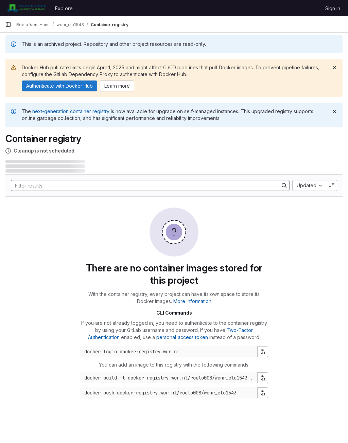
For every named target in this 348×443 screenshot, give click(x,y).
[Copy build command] (262, 377)
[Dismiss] (334, 68)
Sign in (332, 8)
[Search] (141, 185)
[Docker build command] (169, 377)
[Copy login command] (262, 351)
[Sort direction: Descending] (331, 185)
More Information (192, 301)
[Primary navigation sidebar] (8, 24)
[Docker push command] (169, 392)
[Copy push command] (262, 392)
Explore (64, 8)
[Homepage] (27, 8)
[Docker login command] (169, 351)
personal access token (182, 337)
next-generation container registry (70, 111)
